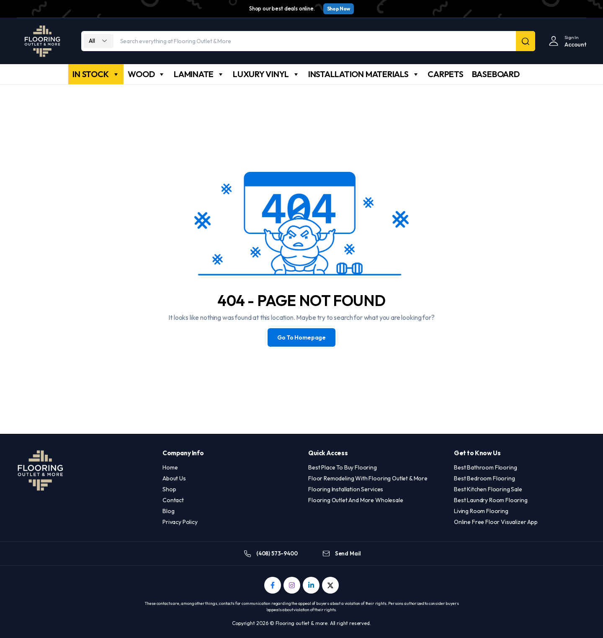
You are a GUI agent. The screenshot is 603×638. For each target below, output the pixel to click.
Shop (169, 489)
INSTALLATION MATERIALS (364, 74)
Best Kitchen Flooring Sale (488, 489)
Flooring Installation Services (345, 489)
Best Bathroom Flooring (485, 467)
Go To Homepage (301, 337)
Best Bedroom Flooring (484, 478)
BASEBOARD (496, 74)
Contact (173, 500)
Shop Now (338, 8)
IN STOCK (95, 74)
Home (170, 467)
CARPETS (445, 74)
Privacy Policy (180, 522)
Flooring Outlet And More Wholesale (355, 500)
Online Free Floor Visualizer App (496, 522)
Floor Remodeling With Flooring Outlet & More (368, 478)
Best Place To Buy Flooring (342, 467)
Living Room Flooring (481, 511)
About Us (174, 478)
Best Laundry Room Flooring (491, 500)
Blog (168, 511)
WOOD (146, 74)
